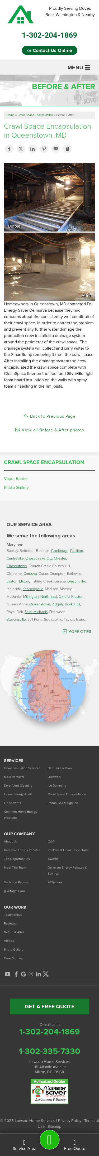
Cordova (30, 573)
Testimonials (13, 914)
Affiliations (55, 882)
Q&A (51, 841)
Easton (12, 581)
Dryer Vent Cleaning (18, 785)
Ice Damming (57, 785)
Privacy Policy (69, 1121)
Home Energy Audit (18, 794)
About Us (10, 841)
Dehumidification (60, 768)
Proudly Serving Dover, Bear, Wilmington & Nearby (70, 11)
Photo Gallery (16, 487)
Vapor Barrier (16, 478)
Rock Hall (72, 603)
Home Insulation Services (22, 768)
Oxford (64, 596)
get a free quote (49, 1006)
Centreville (15, 558)
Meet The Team (15, 867)
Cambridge (59, 550)
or (49, 50)
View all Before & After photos (49, 430)
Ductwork (54, 776)
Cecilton (76, 550)
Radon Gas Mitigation (63, 803)
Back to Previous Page (49, 416)
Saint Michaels (36, 611)
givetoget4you (14, 891)
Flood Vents (12, 803)
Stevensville (16, 619)
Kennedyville (33, 588)
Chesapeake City (38, 558)
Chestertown (17, 565)
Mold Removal (14, 776)
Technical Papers (16, 882)
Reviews (10, 923)
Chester (60, 558)
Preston (77, 596)
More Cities (79, 631)
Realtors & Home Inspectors (68, 850)
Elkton (24, 581)
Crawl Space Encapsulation (44, 462)
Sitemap (55, 1126)
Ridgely (57, 603)
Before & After (14, 932)
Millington (31, 596)
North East (48, 596)
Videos (9, 940)
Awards (53, 858)
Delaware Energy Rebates (22, 850)
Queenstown (39, 603)
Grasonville (76, 581)
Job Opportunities (17, 858)
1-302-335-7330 (49, 1051)
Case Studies (13, 958)
